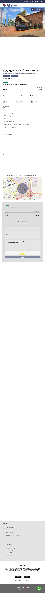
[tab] (32, 9)
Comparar (14, 76)
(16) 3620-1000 (9, 534)
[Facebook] (21, 565)
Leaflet (33, 199)
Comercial (5, 73)
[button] (41, 1)
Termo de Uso (27, 580)
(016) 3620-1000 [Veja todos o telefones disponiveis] (35, 1)
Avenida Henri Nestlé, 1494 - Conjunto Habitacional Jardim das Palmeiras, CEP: (11, 548)
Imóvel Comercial (10, 73)
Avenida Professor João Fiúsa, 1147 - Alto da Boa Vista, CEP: (10, 530)
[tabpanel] (22, 22)
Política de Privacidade (19, 580)
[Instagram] (24, 565)
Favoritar (6, 76)
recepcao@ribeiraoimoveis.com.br (12, 535)
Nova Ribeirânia (18, 73)
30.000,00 (39, 87)
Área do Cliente (26, 1)
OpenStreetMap (39, 199)
